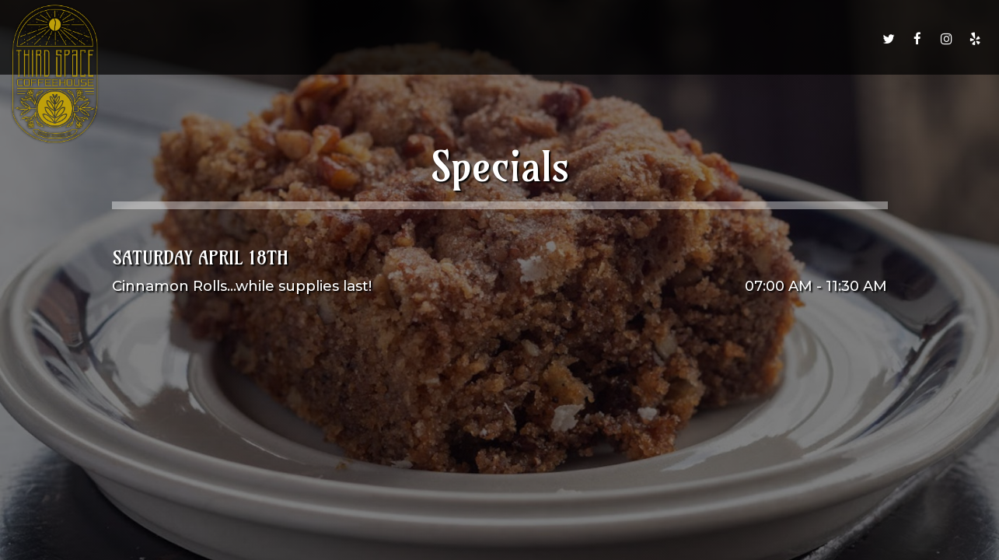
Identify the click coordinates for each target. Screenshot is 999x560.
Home (338, 39)
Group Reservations (749, 39)
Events (641, 39)
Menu (390, 39)
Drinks (447, 39)
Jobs (849, 39)
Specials (573, 39)
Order (507, 39)
